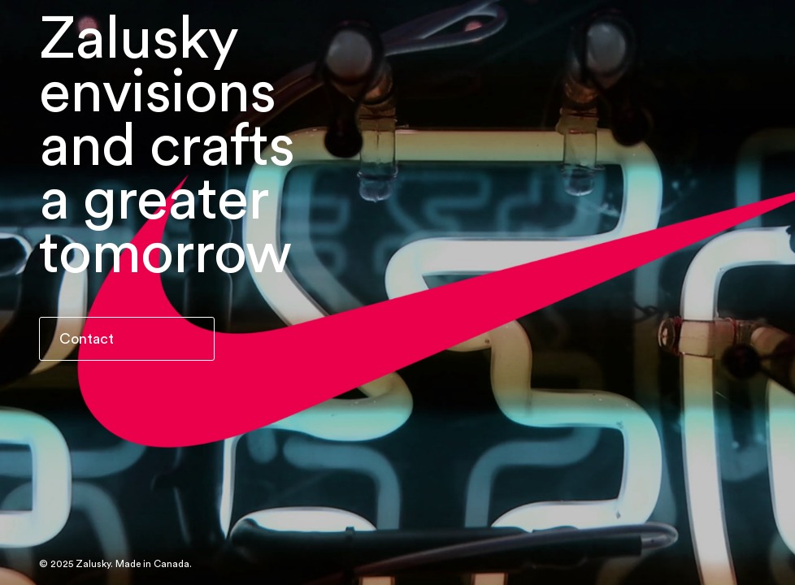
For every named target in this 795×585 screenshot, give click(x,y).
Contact (86, 339)
